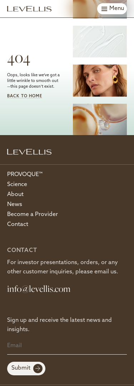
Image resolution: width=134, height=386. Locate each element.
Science (17, 184)
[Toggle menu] (112, 8)
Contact (17, 224)
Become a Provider (32, 214)
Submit (27, 368)
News (14, 204)
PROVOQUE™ (25, 174)
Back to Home (24, 96)
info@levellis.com (38, 288)
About (15, 194)
